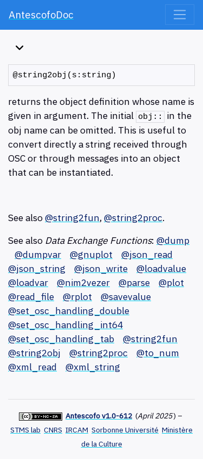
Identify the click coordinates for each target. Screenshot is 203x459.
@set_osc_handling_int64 (65, 324)
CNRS (53, 430)
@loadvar (28, 282)
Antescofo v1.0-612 (99, 416)
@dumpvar (38, 254)
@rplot (77, 296)
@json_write (101, 268)
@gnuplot (91, 254)
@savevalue (126, 296)
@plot (171, 282)
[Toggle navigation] (179, 14)
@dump (172, 240)
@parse (134, 282)
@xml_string (93, 367)
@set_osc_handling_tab (61, 338)
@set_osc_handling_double (68, 310)
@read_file (31, 296)
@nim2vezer (83, 282)
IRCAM (77, 430)
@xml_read (32, 367)
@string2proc (133, 217)
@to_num (157, 353)
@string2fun (72, 217)
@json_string (37, 268)
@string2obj (34, 353)
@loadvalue (161, 268)
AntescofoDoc (41, 14)
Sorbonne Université (125, 430)
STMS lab (25, 430)
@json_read (147, 254)
